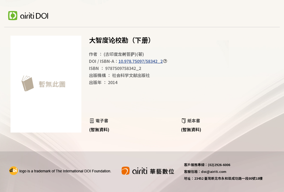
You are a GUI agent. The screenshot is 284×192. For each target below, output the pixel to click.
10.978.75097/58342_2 (140, 61)
